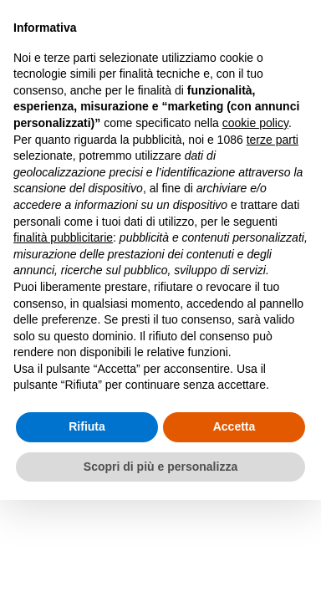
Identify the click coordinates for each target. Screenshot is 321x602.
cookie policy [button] (255, 123)
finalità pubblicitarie (63, 237)
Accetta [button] (234, 426)
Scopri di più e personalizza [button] (160, 466)
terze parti (272, 139)
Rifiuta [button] (87, 426)
